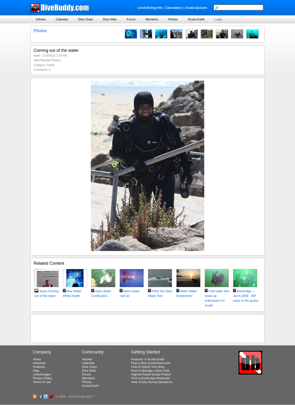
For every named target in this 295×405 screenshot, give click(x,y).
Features (39, 367)
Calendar (62, 19)
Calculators (173, 7)
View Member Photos (47, 60)
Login (218, 19)
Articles (41, 19)
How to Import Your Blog (147, 367)
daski (37, 55)
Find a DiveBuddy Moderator (150, 378)
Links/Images (42, 374)
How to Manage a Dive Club (150, 370)
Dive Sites (110, 19)
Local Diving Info (150, 7)
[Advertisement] (147, 328)
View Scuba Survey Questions (152, 382)
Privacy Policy (42, 378)
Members (151, 19)
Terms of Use (42, 382)
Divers (51, 65)
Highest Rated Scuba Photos (151, 374)
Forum (131, 19)
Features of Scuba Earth (148, 359)
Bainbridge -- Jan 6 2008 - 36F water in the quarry (246, 295)
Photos (173, 19)
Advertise (39, 363)
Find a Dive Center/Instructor (150, 363)
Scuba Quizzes (196, 7)
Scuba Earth (196, 19)
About (37, 359)
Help (36, 370)
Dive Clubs (85, 19)
